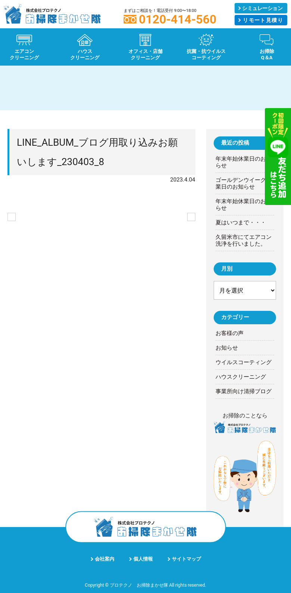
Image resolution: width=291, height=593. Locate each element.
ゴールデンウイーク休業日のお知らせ (244, 183)
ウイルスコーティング (244, 362)
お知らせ (227, 347)
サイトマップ (186, 559)
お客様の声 (230, 333)
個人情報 (143, 559)
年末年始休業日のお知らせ (244, 162)
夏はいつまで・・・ (241, 222)
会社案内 (104, 559)
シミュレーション (262, 8)
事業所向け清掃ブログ (244, 391)
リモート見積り (263, 20)
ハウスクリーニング (241, 376)
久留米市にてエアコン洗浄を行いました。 (244, 240)
